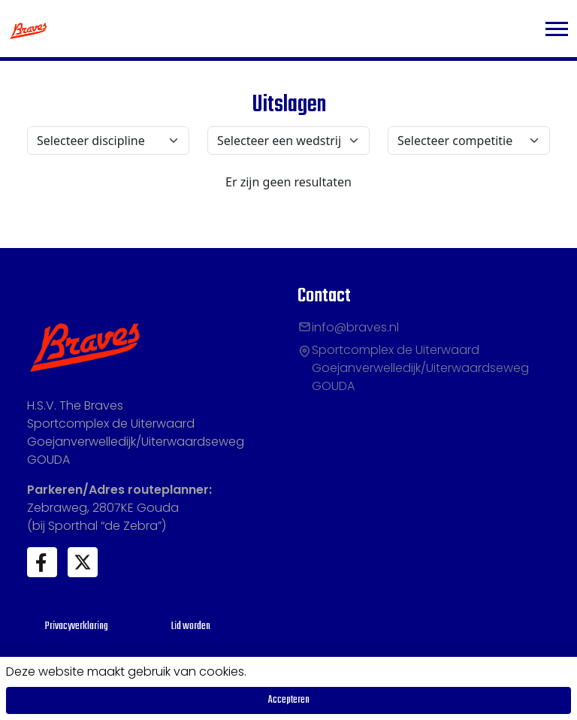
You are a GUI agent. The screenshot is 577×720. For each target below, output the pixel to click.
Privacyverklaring (76, 626)
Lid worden (190, 626)
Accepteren (289, 700)
